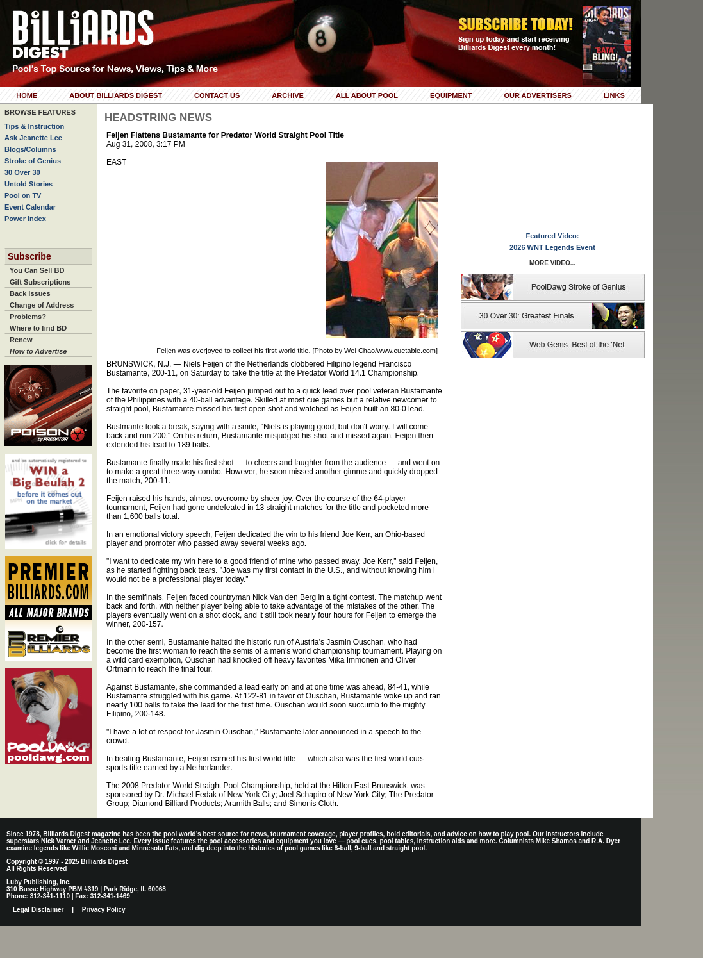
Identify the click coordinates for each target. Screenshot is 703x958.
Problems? (28, 316)
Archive (288, 95)
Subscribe (29, 256)
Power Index (25, 218)
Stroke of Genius (32, 161)
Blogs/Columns (30, 149)
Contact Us (217, 95)
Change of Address (42, 305)
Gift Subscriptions (40, 282)
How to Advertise (38, 351)
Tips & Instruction (34, 126)
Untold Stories (28, 184)
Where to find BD (38, 328)
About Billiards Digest (115, 95)
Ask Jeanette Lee (33, 138)
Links (614, 95)
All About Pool (367, 95)
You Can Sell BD (37, 270)
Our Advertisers (537, 95)
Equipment (451, 95)
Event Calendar (30, 207)
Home (26, 95)
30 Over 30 (22, 172)
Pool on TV (22, 195)
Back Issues (30, 293)
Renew (21, 339)
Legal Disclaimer (38, 909)
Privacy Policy (104, 909)
